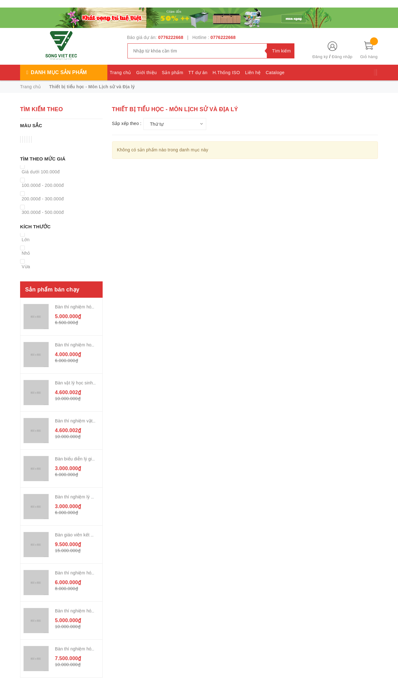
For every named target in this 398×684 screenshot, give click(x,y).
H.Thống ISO (226, 72)
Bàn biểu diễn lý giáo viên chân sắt (90, 458)
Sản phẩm (172, 72)
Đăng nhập (342, 56)
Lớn (26, 239)
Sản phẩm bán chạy (52, 289)
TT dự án (197, 72)
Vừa (26, 266)
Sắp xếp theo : (127, 123)
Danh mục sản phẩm (59, 72)
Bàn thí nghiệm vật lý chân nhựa (87, 420)
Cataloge (275, 72)
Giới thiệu (146, 72)
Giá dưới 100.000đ (41, 171)
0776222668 (170, 37)
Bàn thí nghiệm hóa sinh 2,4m (85, 610)
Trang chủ (120, 72)
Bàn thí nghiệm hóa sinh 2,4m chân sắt (94, 306)
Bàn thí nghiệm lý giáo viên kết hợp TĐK (95, 496)
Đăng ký (320, 56)
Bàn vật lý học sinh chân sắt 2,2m (88, 382)
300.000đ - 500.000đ (43, 212)
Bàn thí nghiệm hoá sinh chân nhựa (90, 344)
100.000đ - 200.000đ (43, 185)
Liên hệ (253, 72)
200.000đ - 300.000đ (43, 198)
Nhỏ (26, 253)
